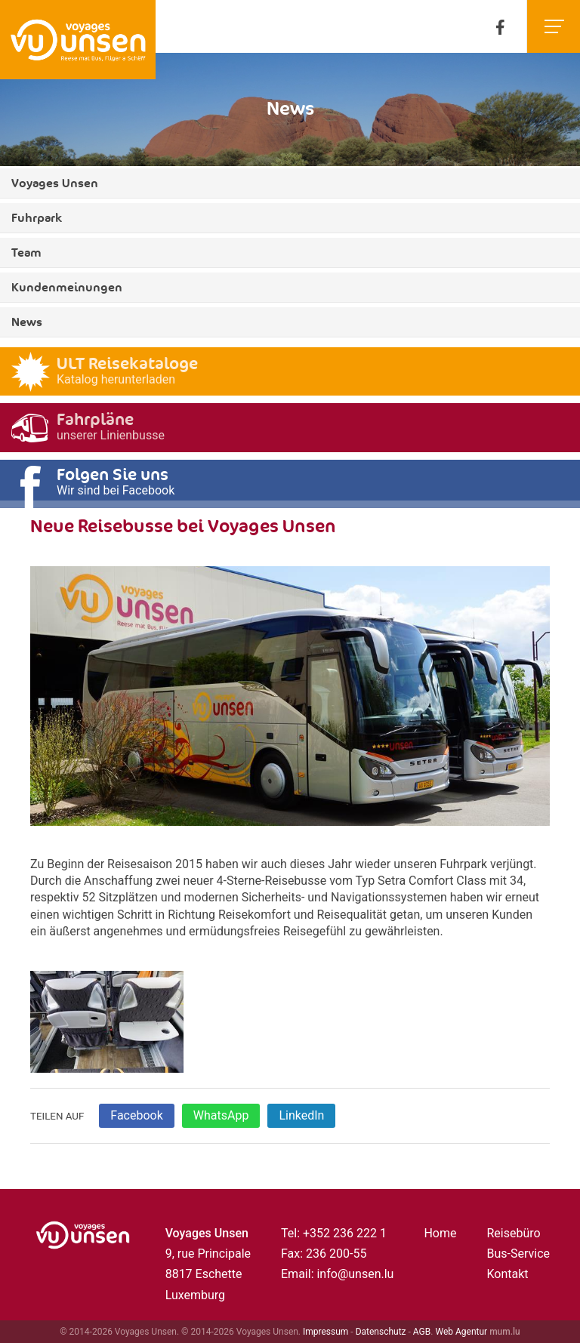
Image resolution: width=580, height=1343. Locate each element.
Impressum (325, 1331)
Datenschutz (381, 1331)
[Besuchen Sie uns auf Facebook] (500, 26)
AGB (421, 1331)
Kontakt (507, 1274)
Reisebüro (513, 1233)
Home (440, 1233)
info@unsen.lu (354, 1274)
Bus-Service (518, 1253)
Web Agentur (461, 1331)
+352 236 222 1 (345, 1233)
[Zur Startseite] (78, 39)
